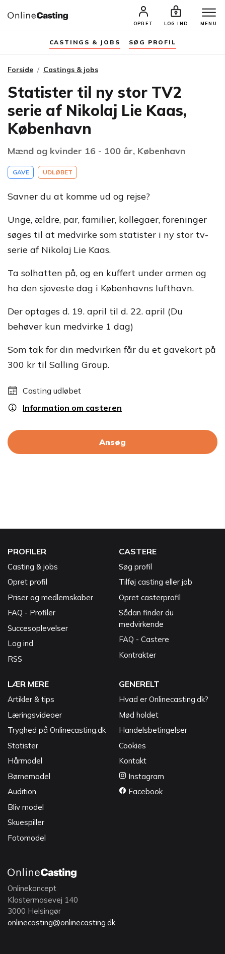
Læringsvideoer (35, 715)
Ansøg (112, 442)
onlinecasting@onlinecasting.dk (61, 922)
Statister (23, 745)
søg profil (152, 42)
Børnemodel (29, 776)
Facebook (141, 791)
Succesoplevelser (38, 628)
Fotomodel (27, 838)
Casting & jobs (33, 566)
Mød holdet (139, 715)
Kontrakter (137, 655)
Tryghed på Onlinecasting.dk (57, 730)
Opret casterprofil (150, 597)
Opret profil (27, 582)
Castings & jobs (84, 42)
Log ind (20, 643)
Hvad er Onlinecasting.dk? (163, 699)
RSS (15, 659)
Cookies (132, 745)
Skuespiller (26, 822)
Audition (22, 791)
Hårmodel (25, 761)
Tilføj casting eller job (155, 582)
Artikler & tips (31, 699)
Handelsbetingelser (153, 730)
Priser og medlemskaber (50, 597)
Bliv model (26, 807)
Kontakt (132, 761)
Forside (20, 69)
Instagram (141, 776)
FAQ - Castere (144, 639)
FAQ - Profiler (31, 612)
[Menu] (208, 13)
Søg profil (135, 566)
